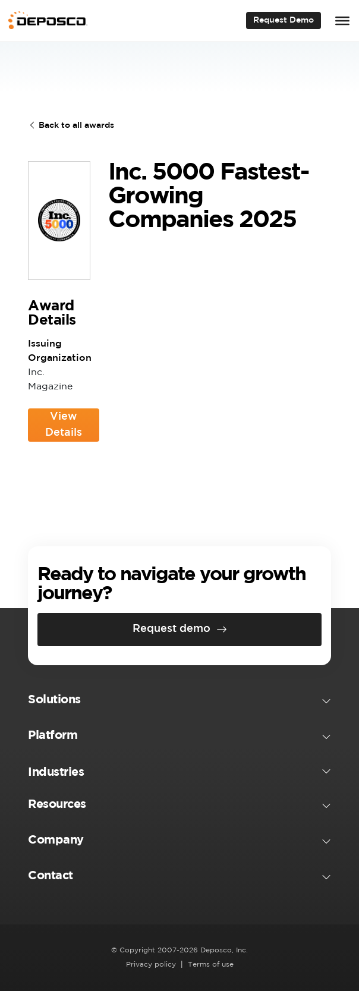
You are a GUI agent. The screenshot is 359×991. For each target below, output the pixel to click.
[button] (179, 702)
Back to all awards (71, 125)
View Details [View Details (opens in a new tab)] (72, 427)
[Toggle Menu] (342, 21)
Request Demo (283, 20)
